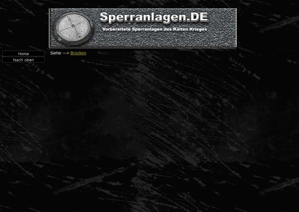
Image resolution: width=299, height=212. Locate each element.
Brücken (78, 53)
